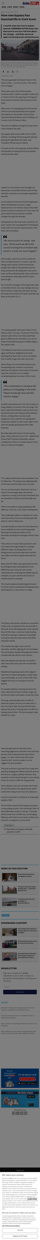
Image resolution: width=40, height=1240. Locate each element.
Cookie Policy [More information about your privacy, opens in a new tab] (32, 1199)
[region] (20, 1206)
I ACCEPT (20, 1230)
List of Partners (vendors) (11, 1226)
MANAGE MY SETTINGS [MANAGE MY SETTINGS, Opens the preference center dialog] (20, 1236)
